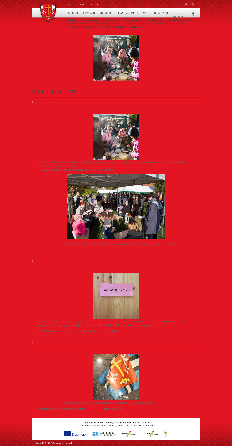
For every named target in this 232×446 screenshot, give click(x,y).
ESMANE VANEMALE (144, 19)
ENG (190, 4)
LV (197, 4)
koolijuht (39, 102)
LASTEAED (89, 12)
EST (185, 4)
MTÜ (163, 19)
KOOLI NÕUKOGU (148, 23)
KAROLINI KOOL (156, 12)
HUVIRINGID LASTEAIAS (133, 26)
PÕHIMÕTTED (178, 19)
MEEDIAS (87, 23)
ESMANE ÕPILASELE (78, 26)
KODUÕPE (104, 12)
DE (194, 4)
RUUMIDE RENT (171, 23)
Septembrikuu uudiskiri (50, 402)
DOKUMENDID (126, 23)
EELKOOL (120, 12)
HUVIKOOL (136, 12)
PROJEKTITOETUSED (105, 26)
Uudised (56, 102)
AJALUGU (72, 23)
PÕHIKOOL (72, 12)
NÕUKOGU (123, 19)
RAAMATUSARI (105, 23)
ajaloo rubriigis (93, 408)
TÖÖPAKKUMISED (179, 16)
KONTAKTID (73, 19)
